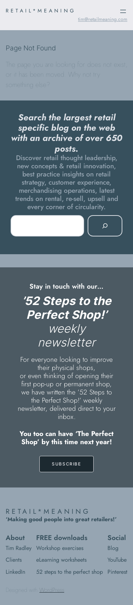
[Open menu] (123, 11)
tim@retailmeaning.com (102, 19)
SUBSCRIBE (66, 464)
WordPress (51, 590)
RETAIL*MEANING (41, 10)
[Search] (105, 225)
